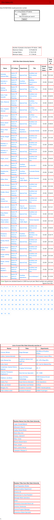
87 (45, 309)
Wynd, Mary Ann (18, 433)
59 (52, 300)
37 (27, 295)
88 (48, 309)
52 (27, 300)
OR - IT (38, 368)
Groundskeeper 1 (34, 276)
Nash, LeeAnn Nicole (20, 447)
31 (5, 295)
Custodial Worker (34, 131)
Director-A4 (17, 492)
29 (52, 291)
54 (34, 300)
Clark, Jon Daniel (6, 385)
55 (37, 300)
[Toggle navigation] (50, 2)
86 (41, 309)
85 (37, 309)
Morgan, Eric (4, 388)
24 (34, 291)
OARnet (38, 385)
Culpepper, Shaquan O (20, 450)
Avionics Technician (20, 506)
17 (9, 291)
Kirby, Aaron (4, 276)
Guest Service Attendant (26, 382)
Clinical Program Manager (22, 509)
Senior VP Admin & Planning (14, 75)
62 (9, 304)
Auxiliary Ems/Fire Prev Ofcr (33, 89)
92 (9, 313)
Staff (20, 364)
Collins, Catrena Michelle (8, 356)
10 (27, 286)
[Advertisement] (27, 32)
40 (37, 295)
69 (34, 304)
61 (5, 304)
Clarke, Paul (4, 382)
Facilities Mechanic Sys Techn (33, 235)
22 (27, 291)
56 (41, 300)
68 (30, 304)
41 (41, 295)
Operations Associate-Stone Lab (23, 503)
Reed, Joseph (18, 444)
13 (38, 286)
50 (19, 300)
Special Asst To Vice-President (23, 495)
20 (19, 291)
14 (41, 286)
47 (9, 300)
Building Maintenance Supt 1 (33, 82)
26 (41, 291)
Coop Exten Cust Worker (26, 385)
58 (48, 300)
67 (27, 304)
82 (27, 309)
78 (12, 309)
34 (16, 295)
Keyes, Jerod (4, 158)
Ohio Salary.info (7, 2)
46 (5, 300)
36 (23, 295)
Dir (20, 356)
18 (12, 291)
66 (23, 304)
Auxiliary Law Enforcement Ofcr (33, 75)
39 (34, 295)
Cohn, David (4, 364)
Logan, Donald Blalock (20, 424)
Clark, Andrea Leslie (6, 390)
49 (16, 300)
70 (37, 304)
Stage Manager (23, 352)
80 (19, 309)
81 (23, 309)
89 (52, 309)
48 (12, 300)
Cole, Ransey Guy (6, 360)
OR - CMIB (39, 373)
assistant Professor (25, 390)
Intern (16, 500)
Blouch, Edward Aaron (20, 442)
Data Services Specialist (26, 373)
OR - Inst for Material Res (43, 364)
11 (31, 286)
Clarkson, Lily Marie (6, 378)
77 (9, 309)
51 (23, 300)
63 (12, 304)
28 (48, 291)
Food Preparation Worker (21, 486)
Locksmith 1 (32, 165)
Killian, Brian (4, 179)
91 (5, 313)
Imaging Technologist (25, 368)
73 (48, 304)
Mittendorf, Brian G (19, 427)
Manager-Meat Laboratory (22, 498)
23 (30, 291)
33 (12, 295)
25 (37, 291)
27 (45, 291)
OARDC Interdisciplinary (43, 388)
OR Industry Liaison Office (44, 356)
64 (16, 304)
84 (34, 309)
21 (23, 291)
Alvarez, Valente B (19, 436)
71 (41, 304)
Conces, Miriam (5, 352)
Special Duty (23, 75)
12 (34, 286)
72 (45, 304)
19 (16, 291)
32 (9, 295)
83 (30, 309)
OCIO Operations (41, 382)
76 (5, 309)
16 (5, 291)
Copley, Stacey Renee (20, 430)
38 (30, 295)
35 (19, 295)
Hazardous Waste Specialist (22, 512)
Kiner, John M (5, 207)
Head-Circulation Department (23, 489)
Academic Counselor (25, 388)
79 (16, 309)
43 (48, 295)
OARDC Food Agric (41, 390)
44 (52, 295)
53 (30, 300)
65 (19, 304)
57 (45, 300)
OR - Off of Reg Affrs (42, 360)
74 (52, 304)
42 (45, 295)
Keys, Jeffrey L (5, 165)
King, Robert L (5, 228)
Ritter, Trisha (17, 439)
